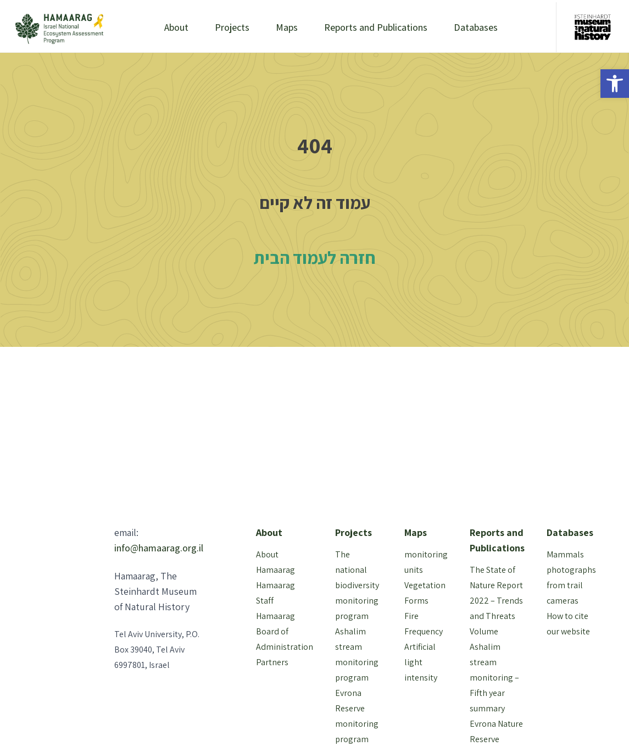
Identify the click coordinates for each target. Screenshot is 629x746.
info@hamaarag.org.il (158, 547)
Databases (476, 27)
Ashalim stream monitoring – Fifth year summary (494, 677)
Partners (272, 662)
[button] (614, 83)
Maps (287, 27)
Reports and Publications (375, 27)
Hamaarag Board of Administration (284, 631)
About (176, 27)
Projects (232, 27)
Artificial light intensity (420, 662)
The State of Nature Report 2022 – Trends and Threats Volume (496, 600)
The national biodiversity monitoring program (357, 585)
